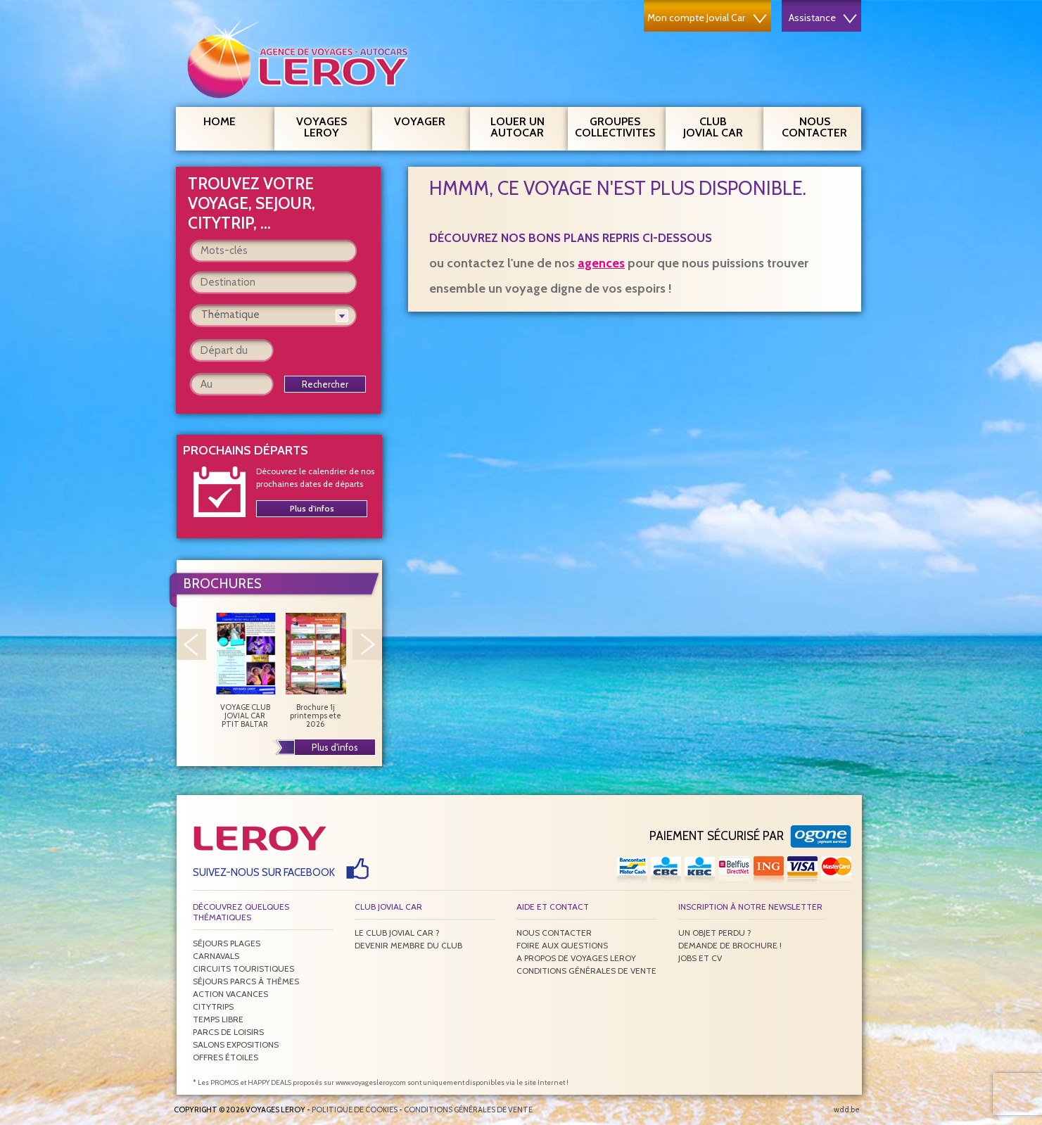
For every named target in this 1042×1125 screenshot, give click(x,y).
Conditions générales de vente (586, 970)
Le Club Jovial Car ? (397, 932)
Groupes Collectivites (615, 125)
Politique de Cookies (355, 1109)
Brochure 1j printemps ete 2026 (315, 670)
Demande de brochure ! (730, 945)
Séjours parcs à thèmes (246, 981)
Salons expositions (236, 1044)
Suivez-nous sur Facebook (264, 872)
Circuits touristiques (243, 968)
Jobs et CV (700, 958)
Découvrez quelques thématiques (241, 911)
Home (219, 121)
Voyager (427, 119)
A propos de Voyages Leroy (576, 958)
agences (601, 263)
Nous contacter (820, 125)
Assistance (823, 17)
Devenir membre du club (408, 945)
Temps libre (218, 1019)
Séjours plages (226, 943)
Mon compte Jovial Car (707, 17)
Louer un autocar (524, 125)
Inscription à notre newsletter (750, 906)
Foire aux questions (562, 945)
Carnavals (216, 956)
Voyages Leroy (329, 125)
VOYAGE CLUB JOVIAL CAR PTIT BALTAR (244, 670)
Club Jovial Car (713, 127)
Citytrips (213, 1006)
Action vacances (230, 994)
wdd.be (847, 1109)
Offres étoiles (225, 1057)
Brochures (222, 584)
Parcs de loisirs (228, 1032)
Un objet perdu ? (714, 932)
